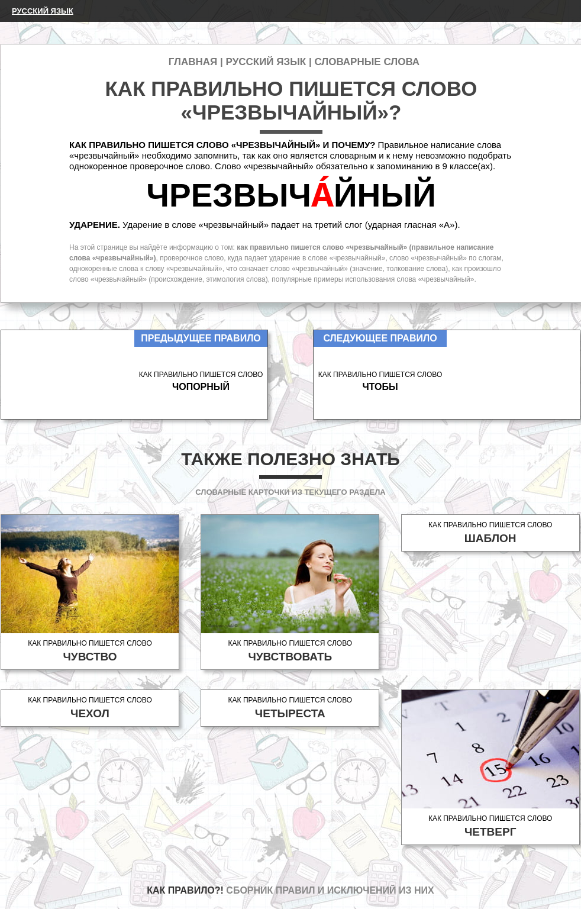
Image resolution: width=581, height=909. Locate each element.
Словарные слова (366, 61)
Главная (193, 61)
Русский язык (42, 11)
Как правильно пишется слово (90, 651)
